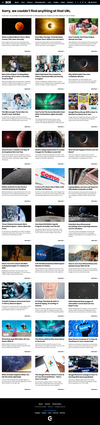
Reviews (70, 2)
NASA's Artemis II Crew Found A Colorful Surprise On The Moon (14, 188)
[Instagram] (80, 2)
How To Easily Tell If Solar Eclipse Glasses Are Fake (81, 38)
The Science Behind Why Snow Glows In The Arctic (49, 340)
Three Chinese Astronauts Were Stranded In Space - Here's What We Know (16, 226)
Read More (27, 51)
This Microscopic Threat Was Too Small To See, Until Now (15, 113)
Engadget (37, 413)
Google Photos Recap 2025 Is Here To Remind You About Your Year (83, 113)
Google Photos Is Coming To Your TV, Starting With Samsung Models (83, 376)
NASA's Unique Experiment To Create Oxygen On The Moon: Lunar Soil (49, 151)
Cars (49, 2)
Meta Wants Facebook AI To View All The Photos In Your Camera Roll (83, 340)
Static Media (42, 407)
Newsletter (93, 2)
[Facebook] (75, 2)
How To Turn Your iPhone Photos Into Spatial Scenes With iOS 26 (83, 265)
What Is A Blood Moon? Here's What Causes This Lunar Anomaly (16, 38)
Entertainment (40, 2)
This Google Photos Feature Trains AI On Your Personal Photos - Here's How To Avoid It (49, 377)
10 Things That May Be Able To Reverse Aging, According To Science (47, 303)
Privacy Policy (56, 404)
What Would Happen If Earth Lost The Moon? (83, 151)
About (41, 404)
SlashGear (62, 413)
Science (30, 2)
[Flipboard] (83, 2)
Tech (23, 2)
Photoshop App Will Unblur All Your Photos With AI (16, 340)
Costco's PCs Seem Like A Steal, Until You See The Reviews (49, 188)
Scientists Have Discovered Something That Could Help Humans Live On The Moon (83, 226)
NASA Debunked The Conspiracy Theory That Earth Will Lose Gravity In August (49, 76)
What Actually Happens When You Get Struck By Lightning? (15, 376)
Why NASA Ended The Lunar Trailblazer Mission (79, 75)
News (17, 2)
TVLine (49, 413)
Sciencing (55, 413)
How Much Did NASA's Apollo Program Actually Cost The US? (47, 225)
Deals (63, 2)
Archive (47, 404)
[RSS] (85, 2)
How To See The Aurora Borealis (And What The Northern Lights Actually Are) (50, 114)
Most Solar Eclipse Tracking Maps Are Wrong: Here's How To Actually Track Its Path (15, 76)
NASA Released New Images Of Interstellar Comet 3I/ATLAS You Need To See (81, 303)
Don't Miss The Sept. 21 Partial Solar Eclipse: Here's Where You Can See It (49, 38)
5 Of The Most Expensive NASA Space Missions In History (49, 265)
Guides (56, 2)
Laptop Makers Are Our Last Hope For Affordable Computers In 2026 (83, 188)
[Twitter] (78, 2)
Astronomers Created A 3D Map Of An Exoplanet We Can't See (15, 151)
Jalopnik (44, 413)
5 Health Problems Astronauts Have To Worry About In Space (16, 302)
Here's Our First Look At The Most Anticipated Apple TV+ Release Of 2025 (15, 266)
